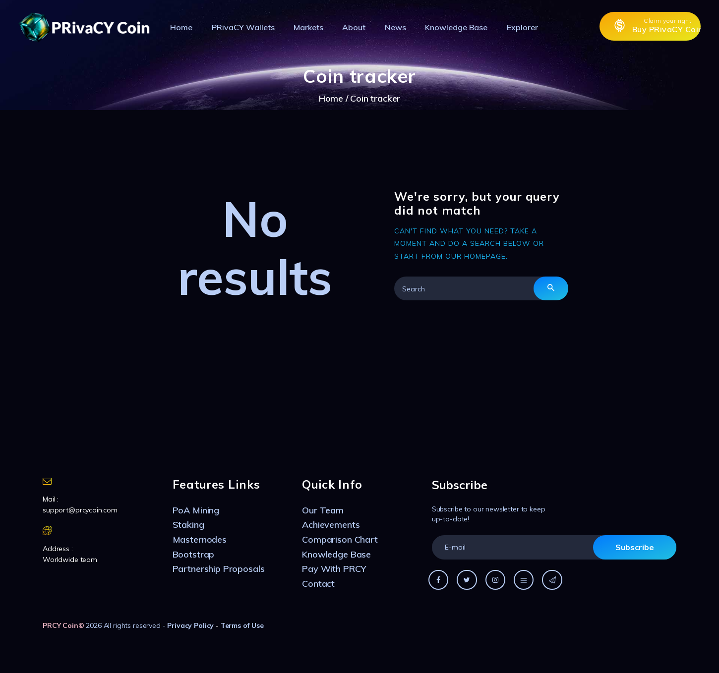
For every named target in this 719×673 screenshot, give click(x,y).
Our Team (323, 510)
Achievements (331, 524)
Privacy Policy (190, 625)
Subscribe (634, 547)
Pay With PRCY (334, 568)
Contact (318, 583)
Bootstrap (194, 554)
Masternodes (200, 539)
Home (331, 98)
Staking (188, 524)
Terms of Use (242, 625)
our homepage (475, 256)
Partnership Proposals (219, 568)
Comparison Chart (340, 539)
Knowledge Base (336, 554)
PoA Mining (196, 510)
